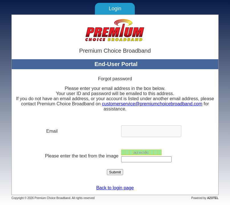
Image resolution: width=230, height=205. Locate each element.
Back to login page (115, 187)
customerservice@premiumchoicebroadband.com (152, 103)
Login (115, 8)
